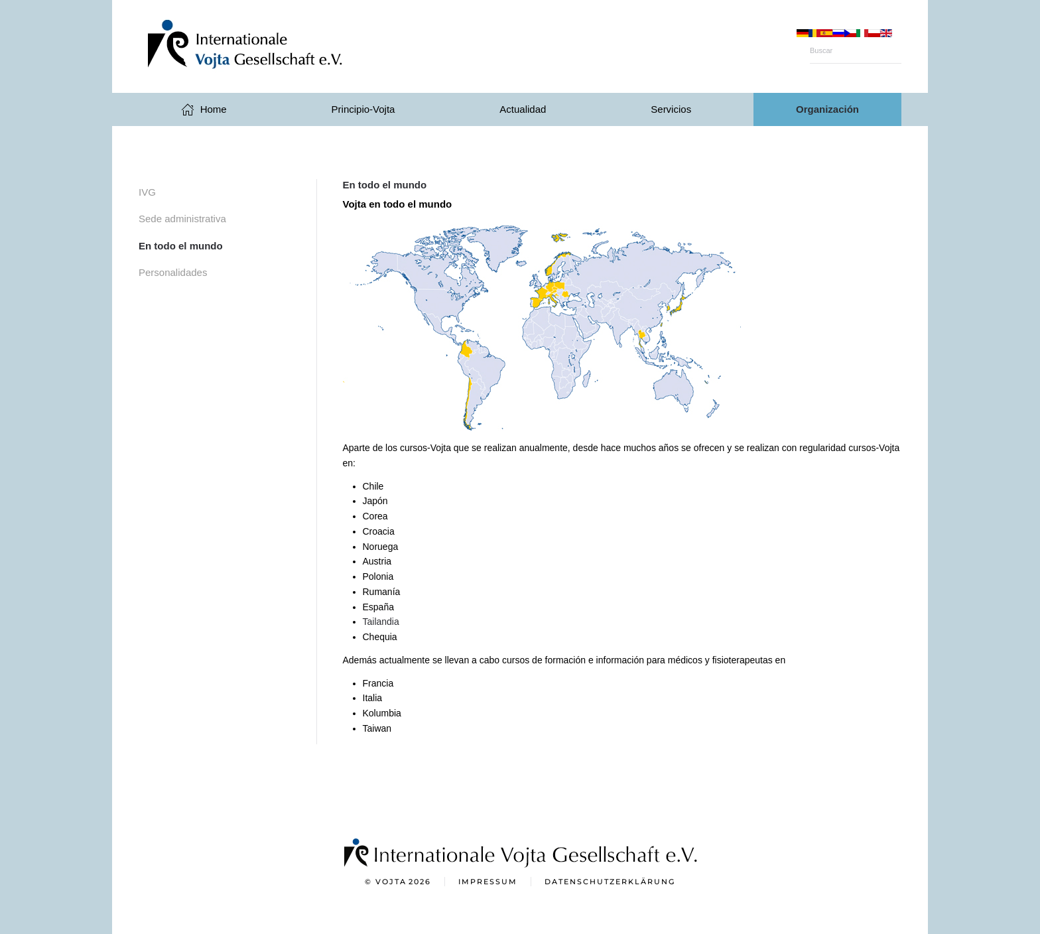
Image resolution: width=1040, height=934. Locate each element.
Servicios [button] (671, 109)
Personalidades (173, 272)
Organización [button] (827, 109)
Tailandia (381, 621)
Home (204, 109)
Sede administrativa (182, 218)
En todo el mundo (181, 245)
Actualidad (522, 109)
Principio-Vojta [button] (363, 109)
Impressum (487, 883)
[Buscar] (855, 50)
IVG (147, 192)
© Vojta (398, 884)
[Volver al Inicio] (271, 46)
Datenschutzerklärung (610, 883)
